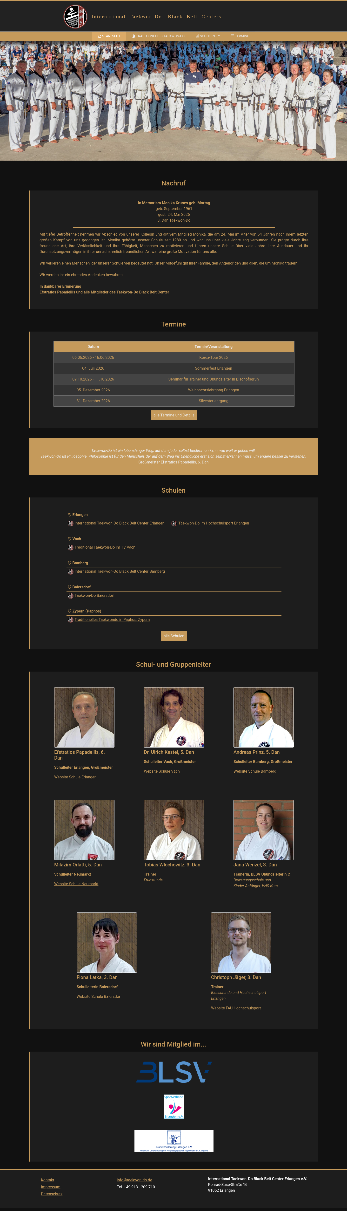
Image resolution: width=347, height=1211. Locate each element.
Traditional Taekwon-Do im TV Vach (105, 547)
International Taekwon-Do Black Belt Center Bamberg (120, 571)
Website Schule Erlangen (75, 777)
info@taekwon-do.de (134, 1190)
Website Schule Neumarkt (76, 884)
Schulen (205, 36)
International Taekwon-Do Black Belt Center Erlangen (120, 523)
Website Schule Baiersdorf (99, 996)
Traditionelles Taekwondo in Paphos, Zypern (112, 619)
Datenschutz (51, 1204)
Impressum (50, 1197)
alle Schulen (174, 636)
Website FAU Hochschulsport (236, 1008)
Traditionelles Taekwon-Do (158, 36)
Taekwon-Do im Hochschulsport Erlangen (213, 523)
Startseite (110, 36)
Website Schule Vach (162, 771)
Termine (240, 36)
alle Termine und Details (173, 415)
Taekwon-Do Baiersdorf (95, 595)
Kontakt (47, 1190)
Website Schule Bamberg (255, 771)
